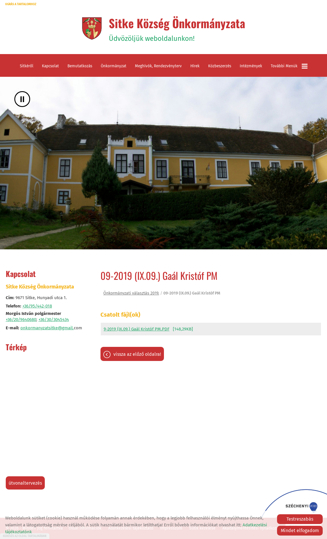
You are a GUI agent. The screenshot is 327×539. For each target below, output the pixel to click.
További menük (289, 66)
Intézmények (251, 66)
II (22, 99)
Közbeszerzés (219, 66)
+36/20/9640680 (21, 319)
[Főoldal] (92, 28)
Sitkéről (26, 66)
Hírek (195, 66)
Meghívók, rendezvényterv (158, 66)
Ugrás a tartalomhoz (20, 4)
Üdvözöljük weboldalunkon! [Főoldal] (177, 28)
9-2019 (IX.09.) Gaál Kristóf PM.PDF (136, 329)
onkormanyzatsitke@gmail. (47, 327)
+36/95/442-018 (37, 306)
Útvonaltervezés (25, 483)
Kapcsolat (50, 66)
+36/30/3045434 (53, 319)
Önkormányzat (113, 66)
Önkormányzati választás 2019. (131, 293)
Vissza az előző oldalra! (137, 354)
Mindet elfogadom (300, 530)
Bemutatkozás (79, 66)
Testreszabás (300, 519)
